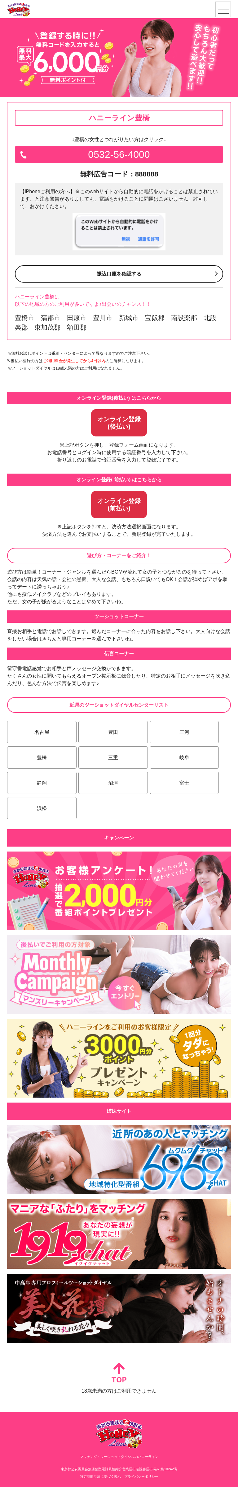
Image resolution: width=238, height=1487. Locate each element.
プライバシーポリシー (141, 1476)
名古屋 (41, 732)
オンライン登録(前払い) (119, 504)
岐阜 (184, 757)
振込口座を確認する (119, 273)
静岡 (42, 783)
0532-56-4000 (119, 154)
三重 (113, 757)
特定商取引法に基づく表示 (100, 1476)
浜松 (42, 808)
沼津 (113, 783)
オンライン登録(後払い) (119, 423)
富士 (184, 783)
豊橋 (42, 757)
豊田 (113, 732)
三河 (184, 732)
